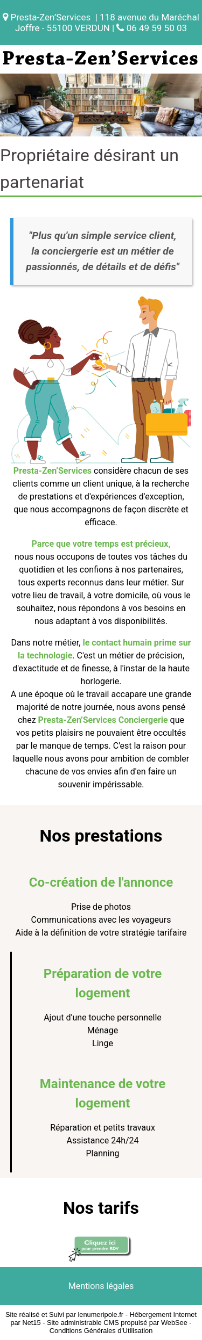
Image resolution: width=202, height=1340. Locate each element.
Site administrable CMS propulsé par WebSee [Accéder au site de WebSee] (117, 1323)
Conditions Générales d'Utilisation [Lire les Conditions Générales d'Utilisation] (101, 1331)
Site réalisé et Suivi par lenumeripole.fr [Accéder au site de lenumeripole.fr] (64, 1314)
